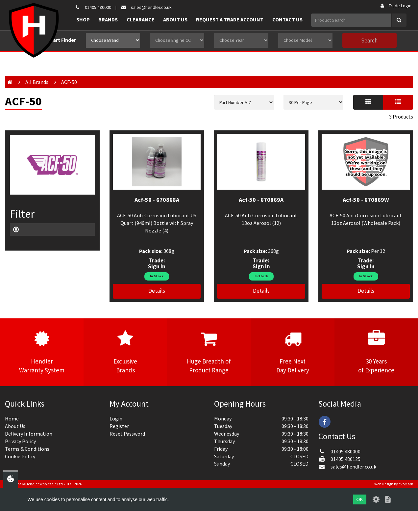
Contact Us (287, 19)
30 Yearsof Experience (376, 352)
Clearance (141, 19)
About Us (175, 19)
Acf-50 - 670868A (157, 199)
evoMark (406, 483)
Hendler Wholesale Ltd (44, 483)
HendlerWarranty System (42, 352)
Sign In (156, 266)
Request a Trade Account (229, 19)
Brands (108, 19)
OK (360, 499)
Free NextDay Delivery (292, 352)
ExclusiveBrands (125, 352)
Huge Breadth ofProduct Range (209, 352)
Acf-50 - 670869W (366, 199)
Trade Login (395, 6)
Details (156, 290)
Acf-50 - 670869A (261, 199)
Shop (83, 19)
